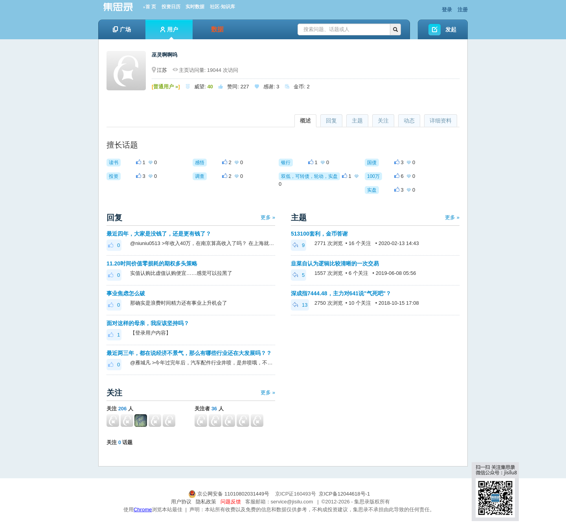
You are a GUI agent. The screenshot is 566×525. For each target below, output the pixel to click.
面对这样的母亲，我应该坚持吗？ (148, 323)
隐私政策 (206, 502)
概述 (305, 120)
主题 (357, 120)
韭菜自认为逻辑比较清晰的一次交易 (335, 263)
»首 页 (149, 6)
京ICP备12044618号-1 (344, 494)
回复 (331, 120)
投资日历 (171, 6)
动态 (409, 120)
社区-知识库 (222, 6)
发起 (450, 29)
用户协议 (181, 502)
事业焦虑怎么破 (126, 293)
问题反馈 (231, 502)
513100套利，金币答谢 (319, 233)
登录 (447, 10)
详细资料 (441, 120)
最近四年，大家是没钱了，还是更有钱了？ (159, 233)
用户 (169, 32)
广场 (122, 29)
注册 (463, 10)
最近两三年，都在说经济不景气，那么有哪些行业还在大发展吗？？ (189, 353)
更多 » (268, 217)
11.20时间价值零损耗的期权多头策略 (152, 263)
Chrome (143, 509)
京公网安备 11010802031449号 (229, 494)
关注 (383, 120)
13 (299, 305)
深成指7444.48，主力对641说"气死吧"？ (341, 293)
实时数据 (195, 6)
